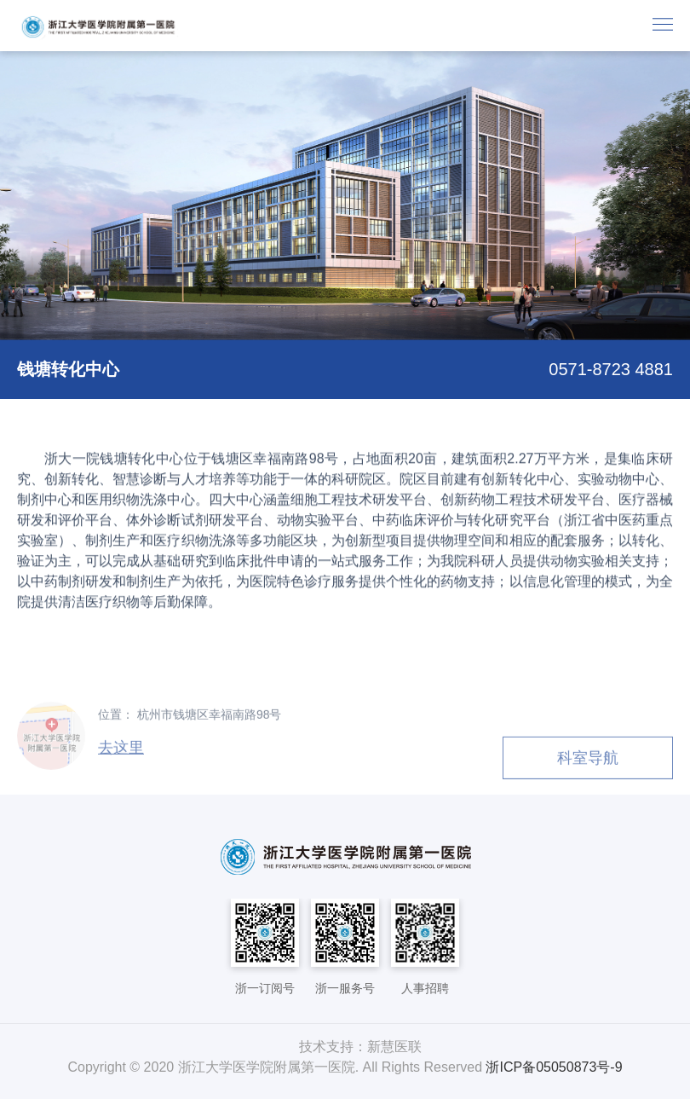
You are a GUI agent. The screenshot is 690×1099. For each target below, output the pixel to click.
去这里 (121, 751)
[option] (345, 196)
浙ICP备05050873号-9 (554, 1067)
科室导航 (587, 761)
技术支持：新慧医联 (360, 1046)
